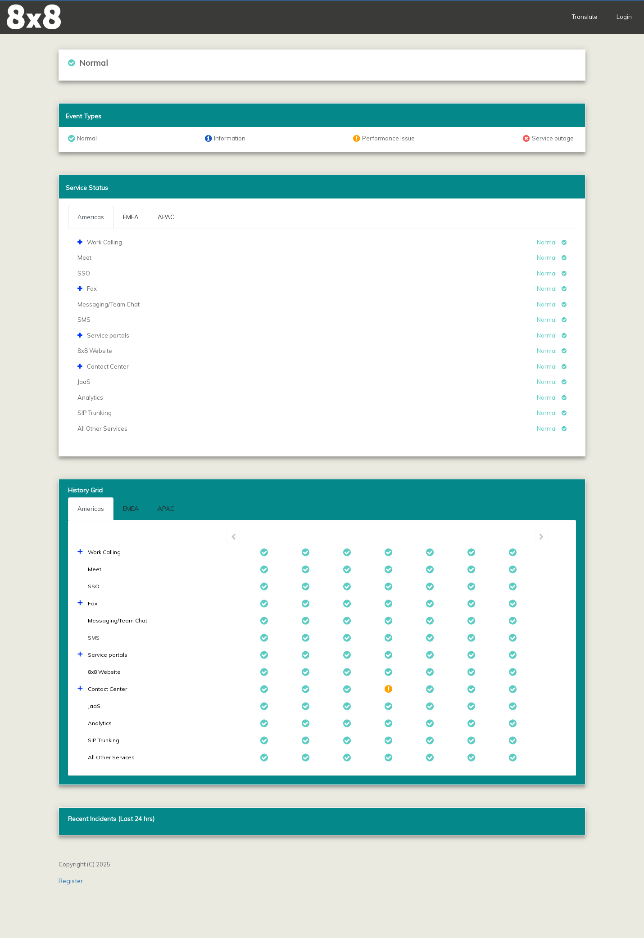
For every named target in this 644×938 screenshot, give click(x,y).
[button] (34, 17)
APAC (166, 508)
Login (624, 16)
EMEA (131, 508)
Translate (585, 16)
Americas (90, 508)
